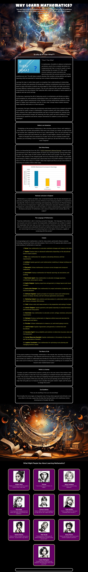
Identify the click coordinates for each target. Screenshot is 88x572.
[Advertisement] (44, 1)
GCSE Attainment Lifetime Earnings (51, 150)
